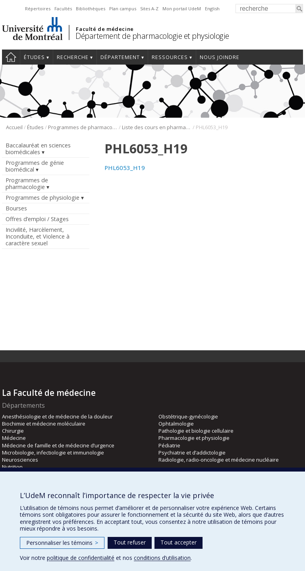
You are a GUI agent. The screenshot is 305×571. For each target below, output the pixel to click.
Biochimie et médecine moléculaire (43, 423)
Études (34, 57)
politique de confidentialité (80, 557)
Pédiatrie (169, 445)
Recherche (73, 57)
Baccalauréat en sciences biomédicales (38, 148)
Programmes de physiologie (42, 197)
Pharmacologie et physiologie (194, 437)
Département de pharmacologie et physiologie (152, 36)
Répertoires (37, 8)
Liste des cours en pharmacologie (156, 127)
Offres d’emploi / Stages (37, 219)
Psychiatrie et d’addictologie (192, 452)
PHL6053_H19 (124, 168)
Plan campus (122, 8)
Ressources (170, 57)
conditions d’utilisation (162, 557)
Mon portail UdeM (181, 8)
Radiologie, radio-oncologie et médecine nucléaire (218, 459)
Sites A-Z (149, 8)
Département (120, 57)
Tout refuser (130, 542)
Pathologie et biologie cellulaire (196, 430)
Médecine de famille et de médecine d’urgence (58, 445)
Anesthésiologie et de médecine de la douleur (57, 416)
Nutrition (12, 466)
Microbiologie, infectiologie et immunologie (53, 452)
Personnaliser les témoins (62, 542)
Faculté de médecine (104, 28)
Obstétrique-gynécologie (188, 416)
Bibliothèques (90, 8)
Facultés (63, 8)
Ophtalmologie (176, 423)
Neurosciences (20, 459)
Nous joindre (219, 57)
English (212, 8)
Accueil (11, 57)
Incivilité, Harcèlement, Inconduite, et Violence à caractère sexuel (37, 236)
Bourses (16, 208)
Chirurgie (13, 430)
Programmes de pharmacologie (83, 127)
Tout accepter (178, 542)
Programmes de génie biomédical (35, 166)
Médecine (14, 437)
